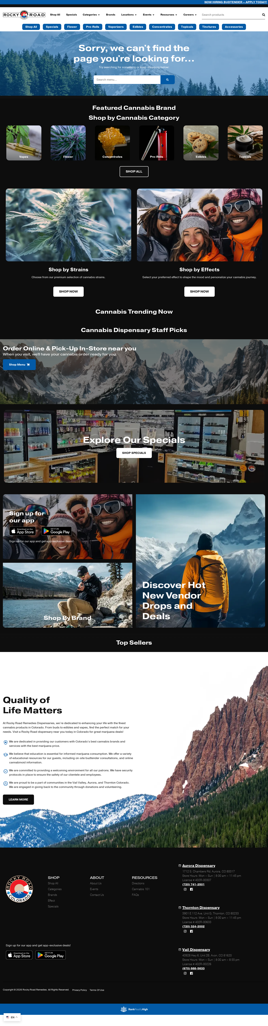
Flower (68, 157)
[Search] (260, 14)
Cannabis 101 (141, 889)
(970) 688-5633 (193, 968)
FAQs (135, 895)
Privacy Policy (79, 990)
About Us (96, 883)
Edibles (201, 157)
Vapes (23, 157)
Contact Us (97, 895)
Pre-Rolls (156, 157)
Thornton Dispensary (201, 907)
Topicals (245, 157)
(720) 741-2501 (193, 884)
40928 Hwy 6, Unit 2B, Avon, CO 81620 (207, 956)
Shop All (55, 14)
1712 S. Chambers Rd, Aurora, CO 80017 (208, 872)
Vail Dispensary (196, 949)
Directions (138, 883)
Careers (190, 14)
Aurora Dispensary (198, 865)
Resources (168, 14)
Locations (129, 14)
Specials (71, 14)
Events (149, 14)
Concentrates (112, 157)
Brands (110, 14)
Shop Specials (134, 453)
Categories (91, 14)
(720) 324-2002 (193, 926)
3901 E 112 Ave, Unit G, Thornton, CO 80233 (210, 914)
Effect (51, 901)
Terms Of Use (97, 990)
